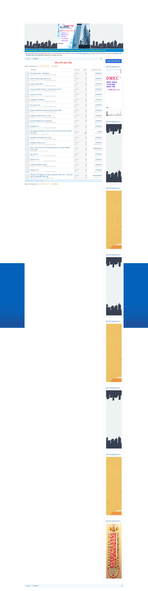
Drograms (32, 75)
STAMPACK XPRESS (37, 100)
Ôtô (47, 151)
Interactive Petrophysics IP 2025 (40, 137)
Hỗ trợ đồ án (45, 134)
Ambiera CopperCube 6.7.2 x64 (40, 115)
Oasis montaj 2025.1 (37, 84)
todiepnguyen (33, 151)
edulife (100, 131)
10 (52, 66)
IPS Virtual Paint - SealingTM (39, 73)
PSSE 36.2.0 (34, 170)
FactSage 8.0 (34, 126)
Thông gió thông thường (50, 75)
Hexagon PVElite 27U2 (37, 143)
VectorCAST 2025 (36, 94)
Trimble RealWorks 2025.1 (39, 164)
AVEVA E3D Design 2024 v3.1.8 (40, 78)
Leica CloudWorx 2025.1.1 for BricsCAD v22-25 (45, 89)
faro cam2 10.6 (35, 105)
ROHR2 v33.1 (34, 159)
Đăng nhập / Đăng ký (113, 61)
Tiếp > (56, 66)
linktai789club (33, 178)
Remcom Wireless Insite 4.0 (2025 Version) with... (46, 110)
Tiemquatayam (33, 134)
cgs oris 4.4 (34, 154)
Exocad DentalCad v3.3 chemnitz (41, 121)
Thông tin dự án (50, 178)
